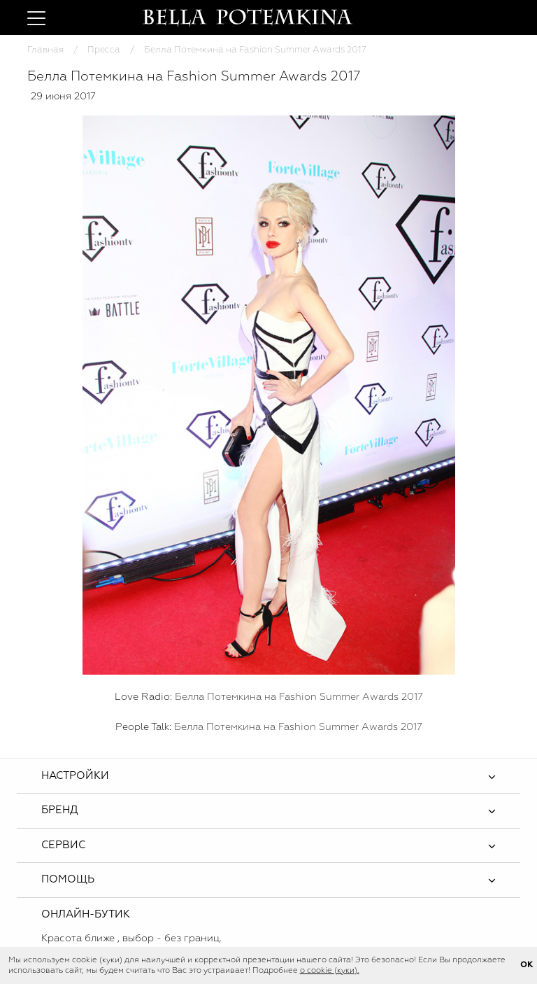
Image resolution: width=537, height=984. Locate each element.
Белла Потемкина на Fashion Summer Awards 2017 (299, 697)
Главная (45, 50)
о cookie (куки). (329, 971)
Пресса (103, 50)
